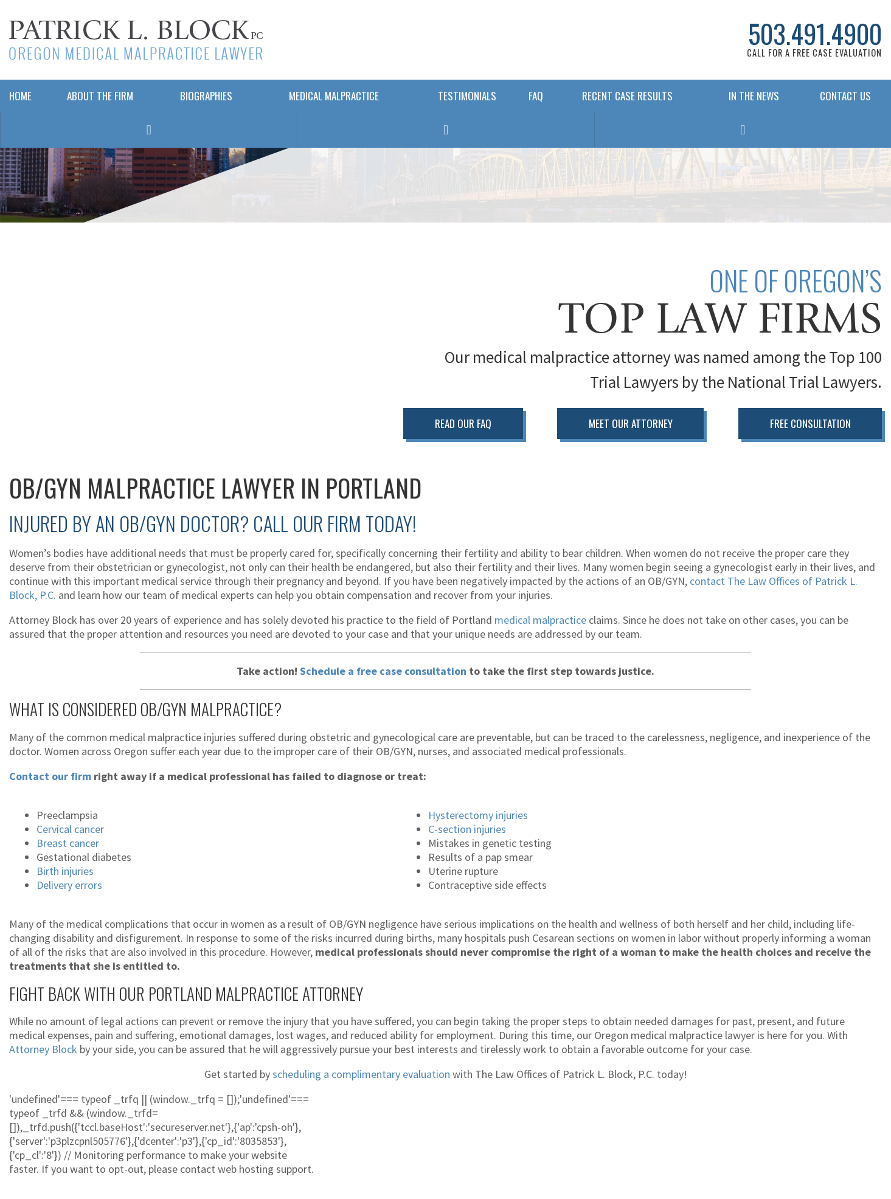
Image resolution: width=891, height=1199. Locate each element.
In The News (754, 102)
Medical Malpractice (334, 102)
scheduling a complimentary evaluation (361, 1073)
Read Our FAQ (455, 423)
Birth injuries (65, 870)
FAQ (533, 102)
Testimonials (467, 102)
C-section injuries (467, 828)
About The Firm (100, 102)
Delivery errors (69, 884)
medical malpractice (540, 619)
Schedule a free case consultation (383, 670)
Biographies (206, 102)
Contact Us (845, 102)
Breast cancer (67, 842)
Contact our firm (50, 775)
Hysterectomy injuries (478, 814)
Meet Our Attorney (626, 423)
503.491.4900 (805, 36)
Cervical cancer (70, 828)
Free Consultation (809, 423)
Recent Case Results (627, 102)
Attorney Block (43, 1049)
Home (20, 102)
